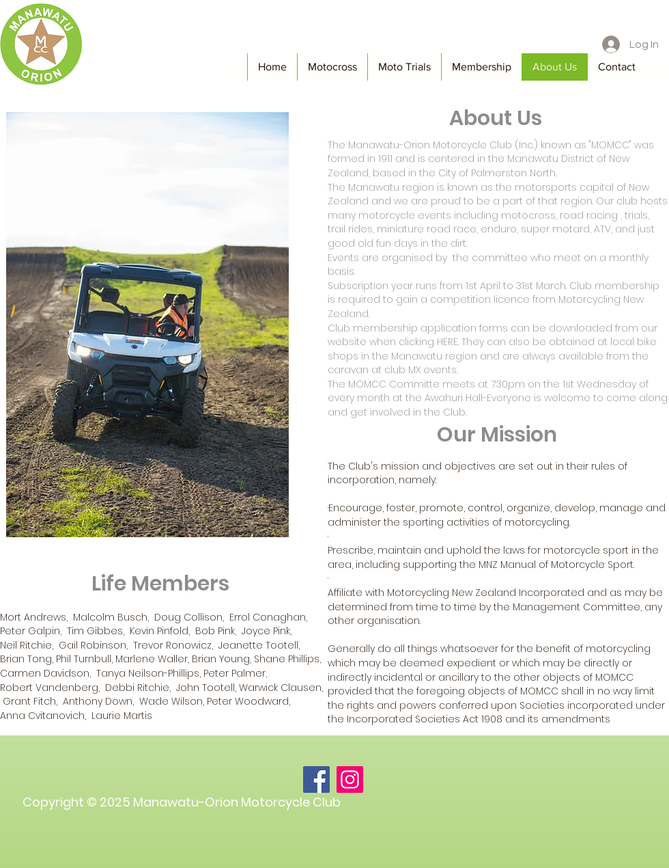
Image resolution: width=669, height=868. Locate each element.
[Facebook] (316, 779)
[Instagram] (350, 779)
